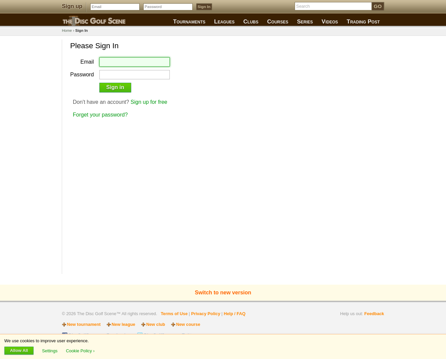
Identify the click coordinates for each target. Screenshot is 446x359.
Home (67, 30)
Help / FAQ (235, 313)
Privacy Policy (205, 313)
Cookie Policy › (80, 350)
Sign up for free (149, 102)
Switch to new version (223, 292)
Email (87, 62)
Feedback (374, 313)
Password (82, 74)
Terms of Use (174, 313)
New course (188, 324)
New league (123, 324)
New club (155, 324)
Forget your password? (100, 115)
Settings (50, 350)
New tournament (84, 324)
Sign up (72, 6)
